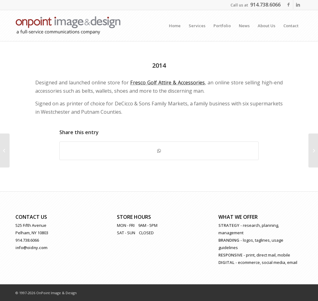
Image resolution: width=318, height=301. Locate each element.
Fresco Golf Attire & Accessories (167, 82)
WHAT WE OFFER (238, 217)
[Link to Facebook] (288, 4)
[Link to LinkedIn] (298, 4)
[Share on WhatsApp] (159, 151)
